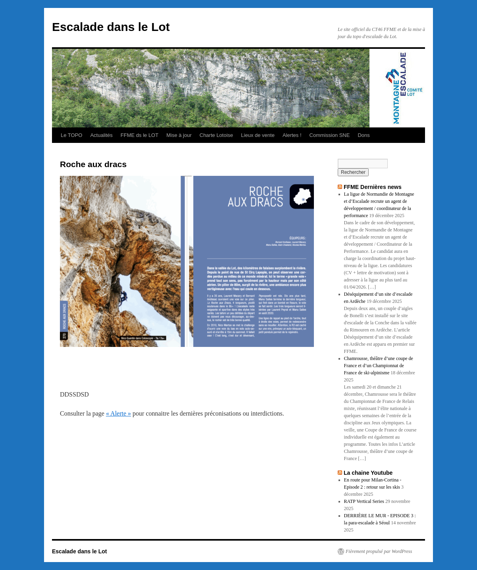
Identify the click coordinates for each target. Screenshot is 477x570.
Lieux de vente (258, 135)
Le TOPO (71, 135)
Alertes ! (292, 135)
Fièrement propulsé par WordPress (379, 551)
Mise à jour (179, 135)
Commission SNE (330, 135)
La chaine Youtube (368, 473)
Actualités (101, 135)
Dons (363, 135)
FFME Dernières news (373, 187)
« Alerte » (118, 413)
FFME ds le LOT (139, 135)
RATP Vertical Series (364, 501)
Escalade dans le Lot (111, 26)
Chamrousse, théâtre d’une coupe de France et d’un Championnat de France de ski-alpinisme (378, 366)
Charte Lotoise (216, 135)
